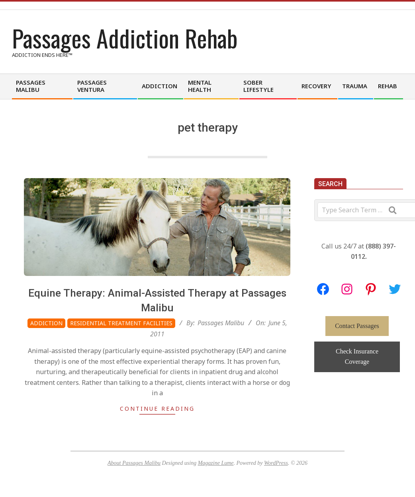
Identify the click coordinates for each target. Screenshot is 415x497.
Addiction (46, 323)
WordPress (276, 463)
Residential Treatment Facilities (121, 323)
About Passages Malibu (134, 463)
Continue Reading (157, 408)
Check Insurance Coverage (357, 356)
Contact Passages (357, 325)
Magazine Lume (216, 463)
